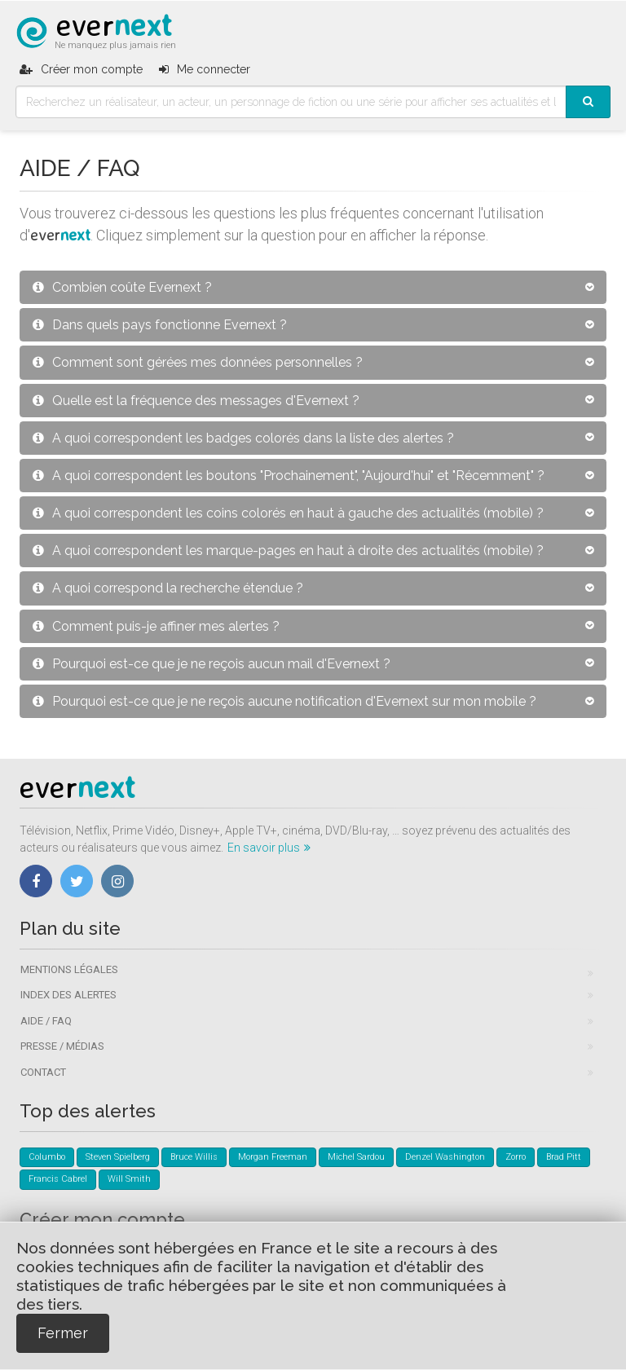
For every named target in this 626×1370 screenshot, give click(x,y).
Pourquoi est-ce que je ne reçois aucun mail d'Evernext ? (211, 664)
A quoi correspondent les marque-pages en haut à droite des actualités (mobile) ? (288, 550)
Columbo (47, 1157)
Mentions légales (69, 969)
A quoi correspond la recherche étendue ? (168, 588)
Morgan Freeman (272, 1157)
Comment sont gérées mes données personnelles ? (198, 362)
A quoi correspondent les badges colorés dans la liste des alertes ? (243, 438)
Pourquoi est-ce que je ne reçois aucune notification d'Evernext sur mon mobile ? (284, 701)
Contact (43, 1072)
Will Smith (129, 1179)
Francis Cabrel (58, 1179)
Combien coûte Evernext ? (122, 287)
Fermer (62, 1332)
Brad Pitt (563, 1157)
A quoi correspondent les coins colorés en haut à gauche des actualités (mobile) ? (288, 513)
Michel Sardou (356, 1157)
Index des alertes (68, 995)
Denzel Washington (445, 1157)
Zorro (515, 1157)
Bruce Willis (194, 1157)
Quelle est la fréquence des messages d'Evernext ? (196, 400)
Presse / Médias (62, 1046)
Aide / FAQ (46, 1021)
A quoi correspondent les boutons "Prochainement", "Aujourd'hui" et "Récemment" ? (288, 475)
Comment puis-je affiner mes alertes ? (156, 626)
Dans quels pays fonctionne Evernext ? (160, 325)
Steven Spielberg (118, 1157)
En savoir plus (269, 847)
